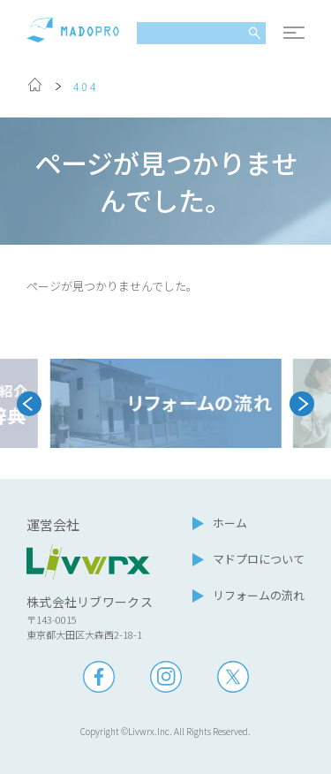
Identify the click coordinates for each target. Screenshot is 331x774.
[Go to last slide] (29, 403)
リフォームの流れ (259, 595)
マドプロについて (259, 558)
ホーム (230, 522)
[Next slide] (302, 403)
